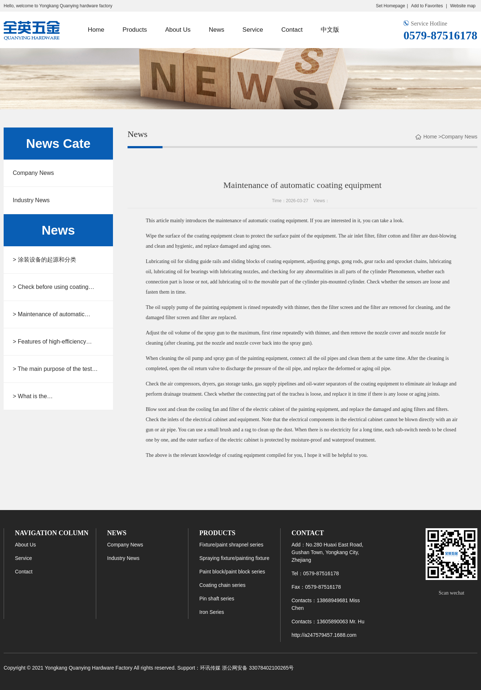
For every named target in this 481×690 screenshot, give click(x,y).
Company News (33, 173)
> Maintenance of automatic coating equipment (49, 315)
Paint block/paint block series (232, 572)
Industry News (31, 200)
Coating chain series (222, 585)
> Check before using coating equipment (51, 287)
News (216, 29)
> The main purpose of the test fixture (52, 369)
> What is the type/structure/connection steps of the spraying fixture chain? (56, 397)
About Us (178, 29)
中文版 (330, 29)
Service (252, 29)
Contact (292, 29)
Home (96, 29)
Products (134, 29)
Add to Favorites (427, 5)
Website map (463, 5)
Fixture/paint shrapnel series (231, 545)
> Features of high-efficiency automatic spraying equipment (51, 342)
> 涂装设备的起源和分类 (44, 259)
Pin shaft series (216, 598)
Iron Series (211, 612)
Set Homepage (390, 5)
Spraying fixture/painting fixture (234, 558)
